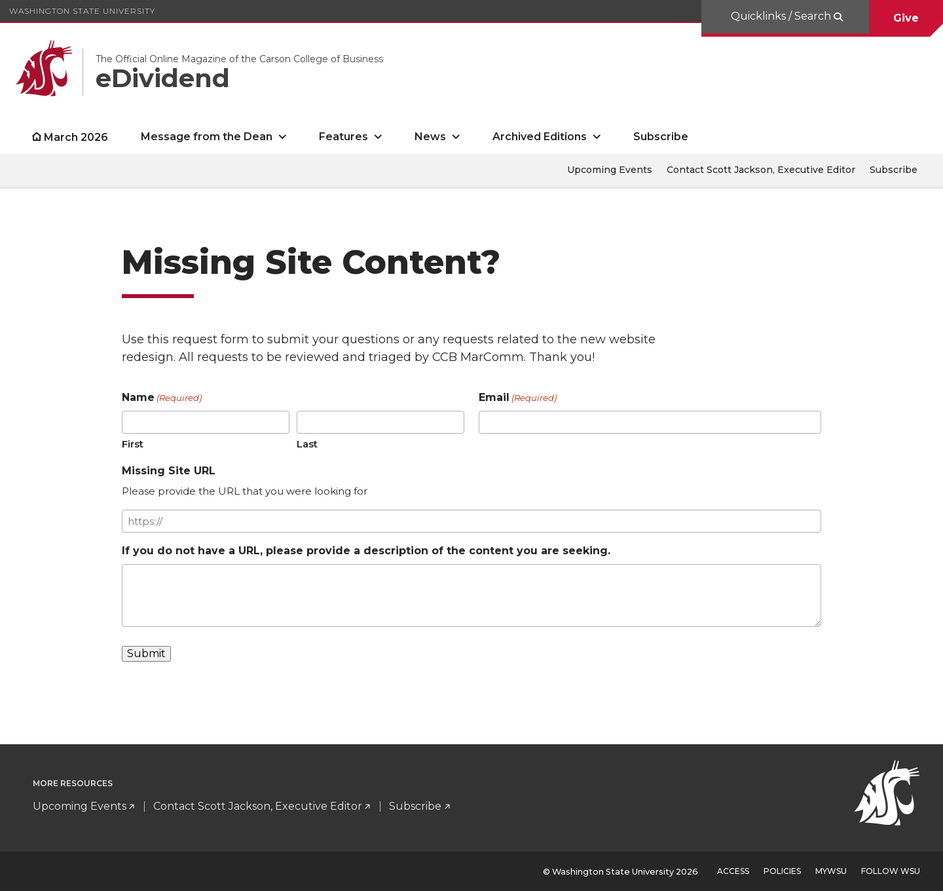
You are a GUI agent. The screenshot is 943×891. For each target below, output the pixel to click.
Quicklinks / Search (782, 16)
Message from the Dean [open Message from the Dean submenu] (206, 136)
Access (733, 871)
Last (307, 444)
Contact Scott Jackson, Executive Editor (761, 170)
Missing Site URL (168, 470)
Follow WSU (890, 871)
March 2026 (76, 137)
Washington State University (82, 11)
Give (906, 18)
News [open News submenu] (430, 136)
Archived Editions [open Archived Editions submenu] (539, 136)
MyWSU (831, 871)
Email (518, 398)
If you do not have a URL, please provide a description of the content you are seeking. (366, 550)
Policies (782, 871)
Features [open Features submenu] (343, 136)
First (132, 444)
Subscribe (660, 136)
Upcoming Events (609, 170)
